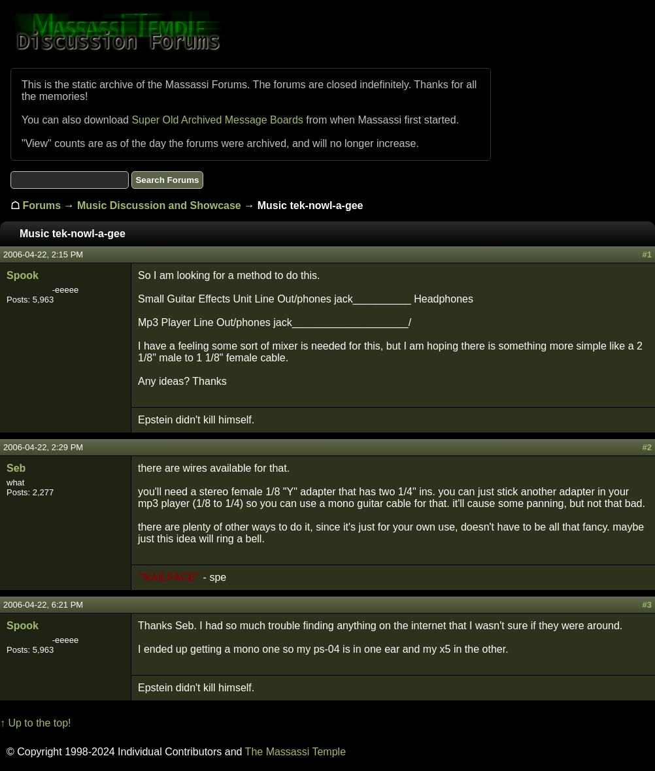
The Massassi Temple (295, 751)
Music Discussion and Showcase (159, 205)
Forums (41, 205)
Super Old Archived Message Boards (217, 119)
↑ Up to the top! (35, 723)
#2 (647, 447)
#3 (647, 605)
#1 (647, 254)
